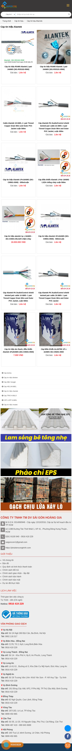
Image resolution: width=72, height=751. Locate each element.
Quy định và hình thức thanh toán (17, 567)
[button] (68, 745)
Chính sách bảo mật (11, 580)
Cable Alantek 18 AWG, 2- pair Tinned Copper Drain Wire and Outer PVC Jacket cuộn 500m (18, 126)
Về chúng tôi (7, 560)
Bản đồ (5, 563)
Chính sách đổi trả (10, 570)
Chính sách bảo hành (11, 576)
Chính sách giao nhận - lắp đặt (15, 573)
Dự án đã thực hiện (11, 583)
